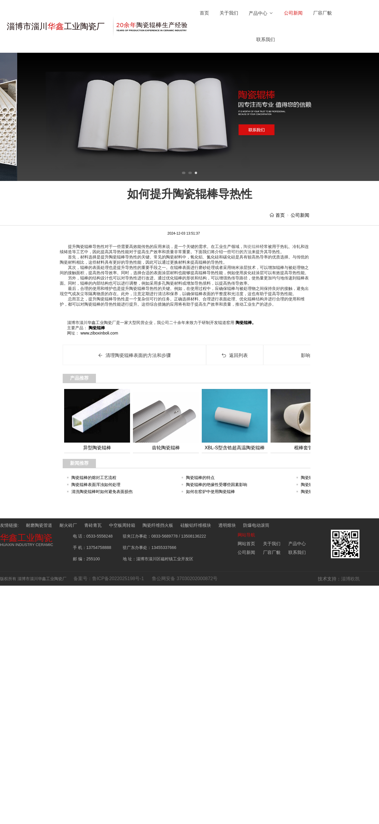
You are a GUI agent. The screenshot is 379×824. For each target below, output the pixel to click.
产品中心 (261, 13)
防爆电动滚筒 (256, 525)
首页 (204, 12)
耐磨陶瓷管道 (39, 525)
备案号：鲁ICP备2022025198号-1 (108, 578)
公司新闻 (293, 12)
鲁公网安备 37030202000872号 (184, 578)
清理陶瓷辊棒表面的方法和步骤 (134, 355)
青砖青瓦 (93, 525)
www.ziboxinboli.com (98, 333)
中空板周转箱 (122, 525)
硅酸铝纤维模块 (195, 525)
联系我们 (265, 39)
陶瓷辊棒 (96, 327)
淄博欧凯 (350, 578)
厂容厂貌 (322, 12)
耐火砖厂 (68, 525)
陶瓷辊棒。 (245, 322)
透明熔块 (227, 525)
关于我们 (229, 12)
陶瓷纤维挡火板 (158, 525)
